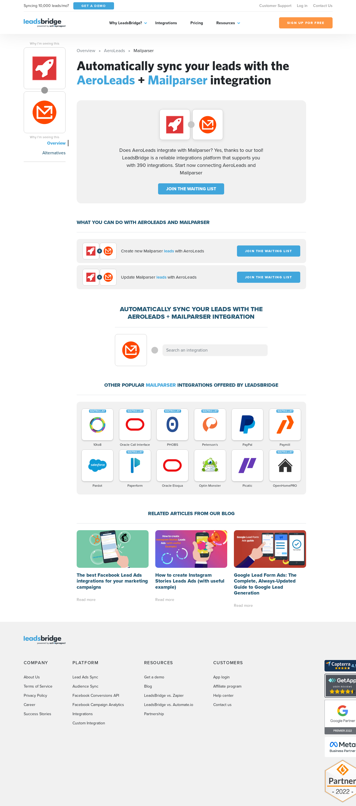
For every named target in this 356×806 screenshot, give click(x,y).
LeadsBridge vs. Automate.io (168, 705)
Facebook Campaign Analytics (98, 705)
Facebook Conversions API (95, 695)
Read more (86, 600)
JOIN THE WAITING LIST (191, 189)
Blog (148, 686)
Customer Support (275, 6)
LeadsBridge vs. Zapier (164, 695)
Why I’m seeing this (44, 43)
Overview (56, 143)
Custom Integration (88, 723)
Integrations (166, 23)
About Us (32, 677)
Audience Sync (85, 686)
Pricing (196, 23)
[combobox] (215, 350)
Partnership (154, 714)
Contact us (222, 705)
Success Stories (37, 714)
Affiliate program (227, 686)
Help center (223, 695)
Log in (302, 6)
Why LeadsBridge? (125, 23)
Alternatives (54, 153)
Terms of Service (38, 686)
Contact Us (323, 6)
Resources (225, 23)
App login (221, 677)
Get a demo (154, 677)
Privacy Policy (35, 695)
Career (29, 705)
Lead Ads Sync (85, 677)
